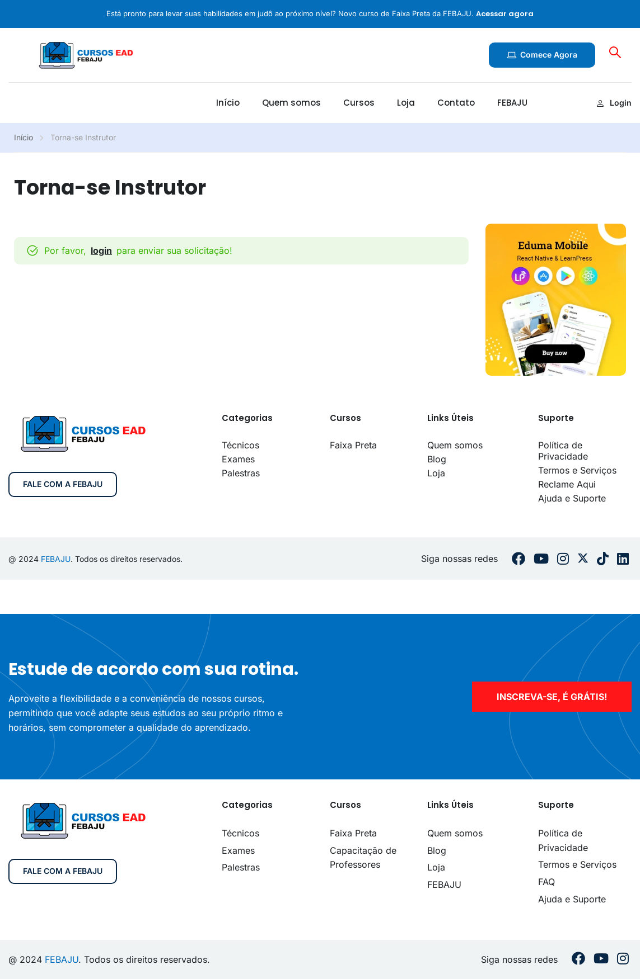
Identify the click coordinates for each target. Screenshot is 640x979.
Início (228, 102)
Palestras (241, 473)
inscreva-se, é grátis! (552, 696)
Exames (238, 459)
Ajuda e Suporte (572, 498)
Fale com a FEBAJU (62, 484)
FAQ (546, 881)
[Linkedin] (623, 559)
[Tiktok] (603, 559)
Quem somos (291, 102)
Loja (406, 102)
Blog (436, 459)
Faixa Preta (353, 445)
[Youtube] (541, 559)
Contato (456, 102)
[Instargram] (563, 559)
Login (614, 102)
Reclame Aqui (567, 484)
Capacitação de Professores (363, 858)
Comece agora (542, 54)
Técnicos (240, 445)
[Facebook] (518, 559)
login (101, 250)
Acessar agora (505, 13)
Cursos (359, 102)
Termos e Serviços (577, 470)
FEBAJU (512, 102)
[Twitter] (582, 559)
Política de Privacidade (563, 450)
